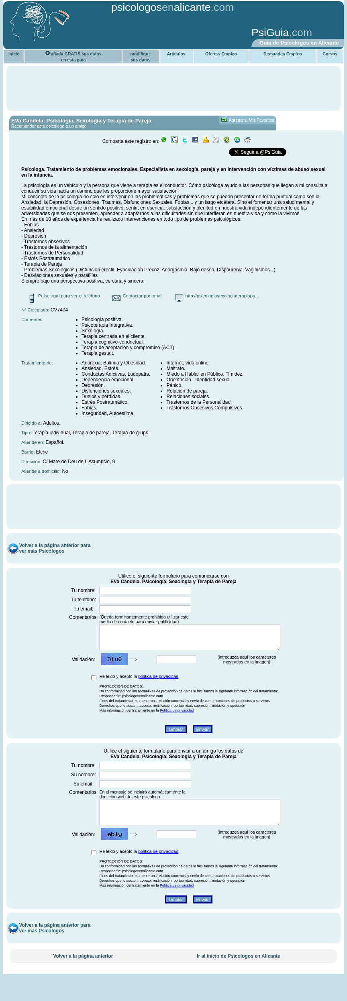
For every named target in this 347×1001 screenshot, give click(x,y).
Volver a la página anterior (83, 975)
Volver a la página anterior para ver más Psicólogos (54, 558)
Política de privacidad (177, 725)
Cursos (330, 53)
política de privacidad (158, 690)
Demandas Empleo (282, 53)
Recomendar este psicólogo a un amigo (49, 126)
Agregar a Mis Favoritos (247, 120)
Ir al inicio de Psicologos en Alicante (238, 975)
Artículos (176, 53)
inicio (14, 53)
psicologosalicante (161, 7)
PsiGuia (270, 32)
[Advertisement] (131, 33)
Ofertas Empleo (221, 53)
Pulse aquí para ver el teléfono (69, 295)
